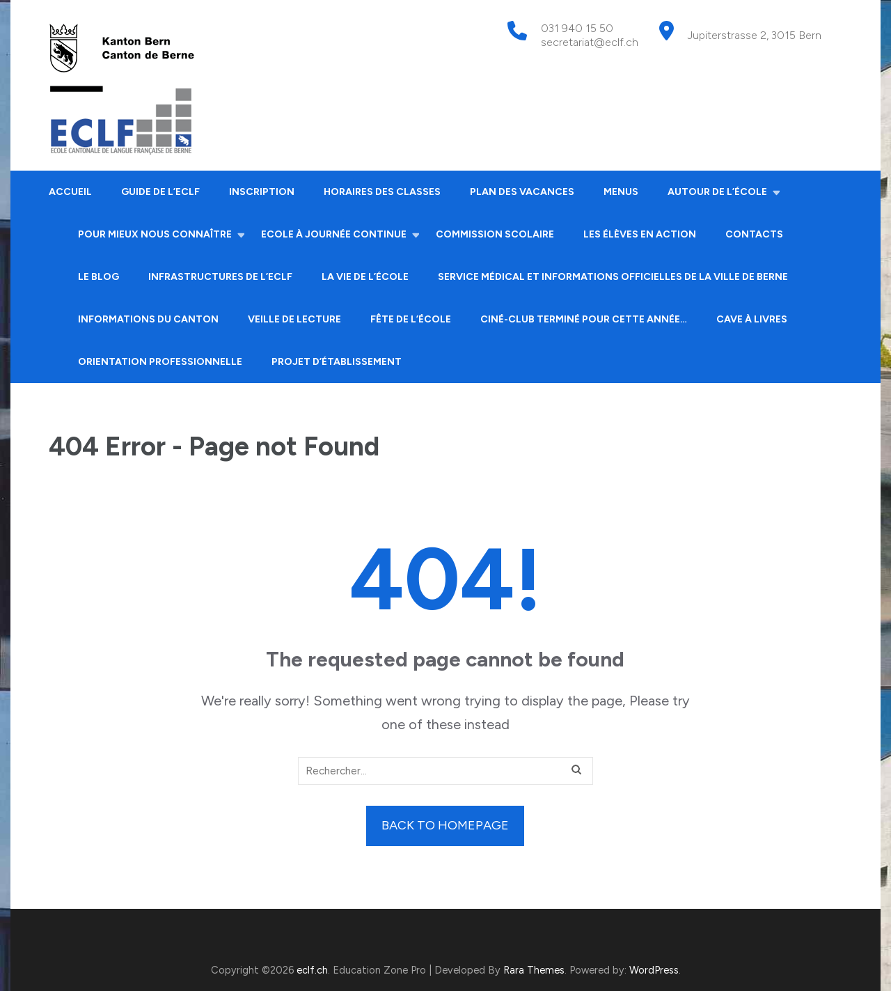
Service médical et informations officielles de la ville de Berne (613, 277)
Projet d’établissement (336, 362)
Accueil (70, 192)
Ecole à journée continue (334, 234)
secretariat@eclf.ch (589, 42)
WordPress (654, 970)
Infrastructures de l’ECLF (220, 277)
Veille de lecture (294, 319)
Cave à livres (751, 319)
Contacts (754, 234)
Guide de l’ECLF (160, 192)
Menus (621, 192)
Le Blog (98, 277)
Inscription (261, 192)
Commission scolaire (495, 234)
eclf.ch (312, 970)
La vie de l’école (365, 277)
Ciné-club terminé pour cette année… (583, 319)
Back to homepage (445, 825)
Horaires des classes (382, 192)
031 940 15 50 (577, 28)
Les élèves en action (639, 234)
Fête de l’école (410, 319)
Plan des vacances (522, 192)
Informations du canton (148, 319)
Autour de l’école (717, 192)
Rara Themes (534, 970)
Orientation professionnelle (160, 362)
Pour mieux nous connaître (155, 234)
